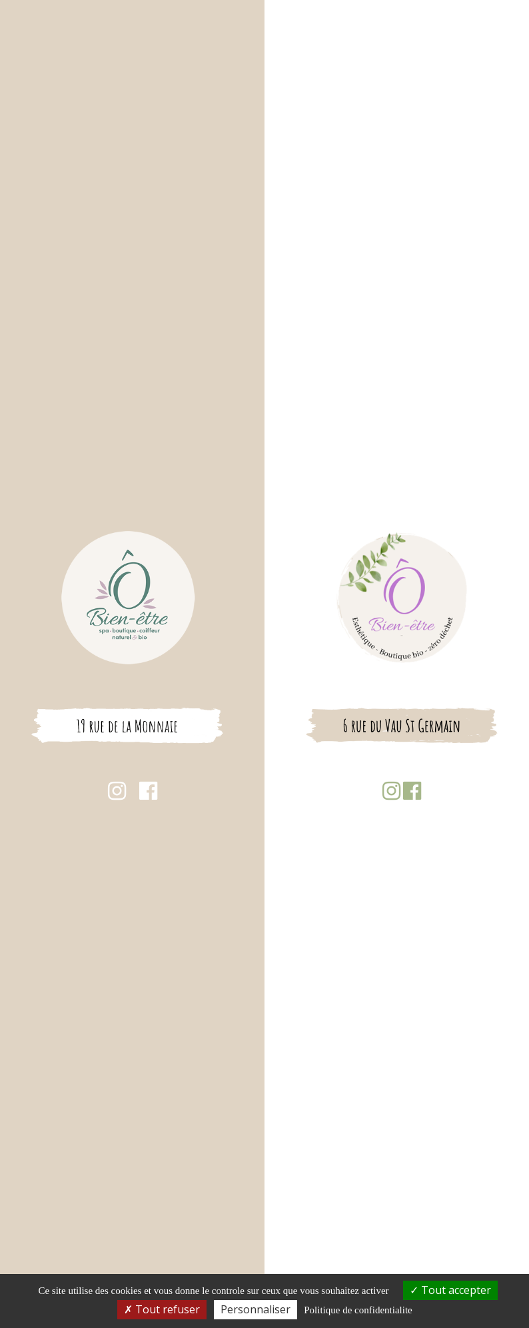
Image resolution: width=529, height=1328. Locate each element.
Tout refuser (162, 1309)
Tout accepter (450, 1290)
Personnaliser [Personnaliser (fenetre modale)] (255, 1309)
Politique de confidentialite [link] (358, 1310)
